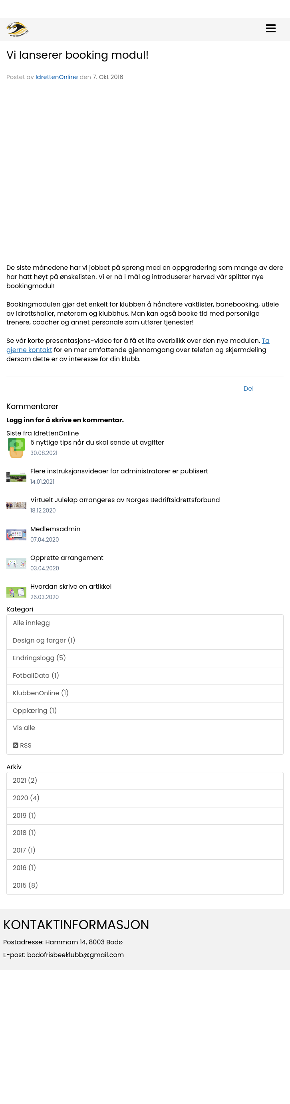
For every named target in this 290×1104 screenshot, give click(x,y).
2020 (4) (26, 798)
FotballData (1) (36, 675)
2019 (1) (24, 815)
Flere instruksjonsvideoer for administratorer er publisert (119, 471)
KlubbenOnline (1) (41, 693)
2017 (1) (24, 850)
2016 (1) (24, 868)
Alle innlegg (31, 622)
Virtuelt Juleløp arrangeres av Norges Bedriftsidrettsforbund (125, 500)
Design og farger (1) (44, 640)
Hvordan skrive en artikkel (70, 586)
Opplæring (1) (35, 710)
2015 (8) (25, 885)
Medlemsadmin (55, 529)
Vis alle (24, 727)
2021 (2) (25, 780)
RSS (22, 745)
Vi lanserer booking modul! (77, 54)
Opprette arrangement (66, 557)
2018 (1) (24, 832)
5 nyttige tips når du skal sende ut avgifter (97, 442)
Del (249, 388)
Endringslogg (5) (39, 658)
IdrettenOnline (57, 77)
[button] (270, 27)
